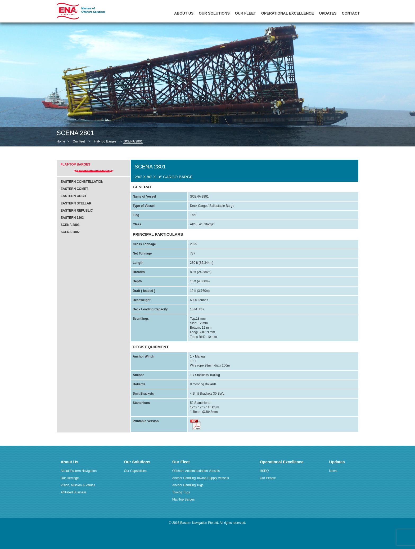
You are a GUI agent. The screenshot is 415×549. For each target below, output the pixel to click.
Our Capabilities (135, 471)
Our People (268, 478)
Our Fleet (245, 13)
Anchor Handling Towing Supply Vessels (200, 478)
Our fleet (79, 141)
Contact (351, 13)
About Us (183, 13)
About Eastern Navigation (79, 471)
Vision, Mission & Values (78, 485)
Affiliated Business (74, 492)
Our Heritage (70, 478)
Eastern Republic (77, 210)
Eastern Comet (74, 189)
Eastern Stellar (76, 203)
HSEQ (264, 471)
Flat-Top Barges (105, 141)
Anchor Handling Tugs (188, 485)
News (333, 471)
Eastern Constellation (82, 182)
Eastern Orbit (74, 196)
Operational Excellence (287, 13)
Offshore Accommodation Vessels (196, 471)
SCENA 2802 (70, 232)
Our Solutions (214, 13)
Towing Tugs (181, 492)
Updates (328, 13)
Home (61, 141)
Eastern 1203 (72, 218)
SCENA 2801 (70, 225)
